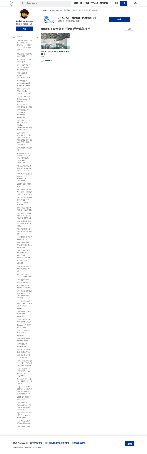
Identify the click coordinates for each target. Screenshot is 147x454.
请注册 (38, 447)
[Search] (48, 3)
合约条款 (51, 443)
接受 (129, 444)
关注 (24, 29)
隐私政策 (60, 443)
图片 (82, 3)
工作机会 (94, 3)
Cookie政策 (79, 443)
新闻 (87, 3)
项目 (76, 3)
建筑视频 (104, 3)
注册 (124, 3)
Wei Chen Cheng (24, 21)
